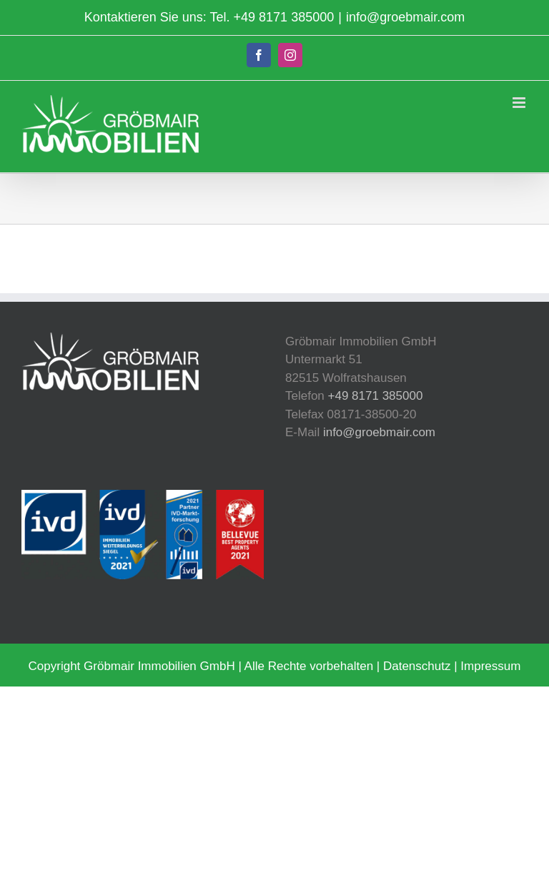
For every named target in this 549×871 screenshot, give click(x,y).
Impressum (490, 666)
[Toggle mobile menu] (520, 102)
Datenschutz (417, 666)
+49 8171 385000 (284, 17)
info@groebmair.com (405, 17)
